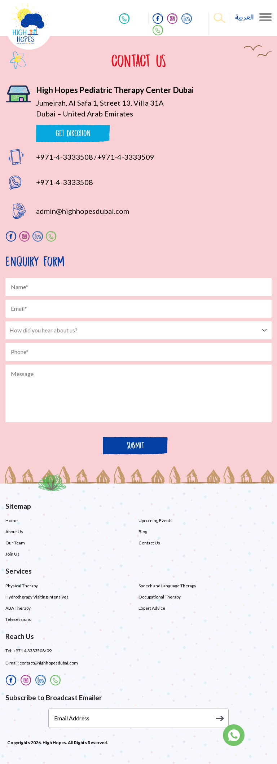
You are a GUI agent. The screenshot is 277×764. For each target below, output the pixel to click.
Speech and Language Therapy (167, 585)
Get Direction (73, 133)
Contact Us (149, 543)
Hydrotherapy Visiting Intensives (37, 597)
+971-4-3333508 (64, 157)
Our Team (15, 543)
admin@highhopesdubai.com (82, 211)
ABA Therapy (18, 608)
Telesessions (18, 619)
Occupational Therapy (159, 597)
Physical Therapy (21, 585)
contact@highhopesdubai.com (48, 663)
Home (11, 520)
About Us (14, 531)
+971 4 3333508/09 (32, 650)
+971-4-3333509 (125, 157)
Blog (142, 531)
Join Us (12, 554)
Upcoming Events (155, 520)
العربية (244, 17)
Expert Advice (151, 608)
